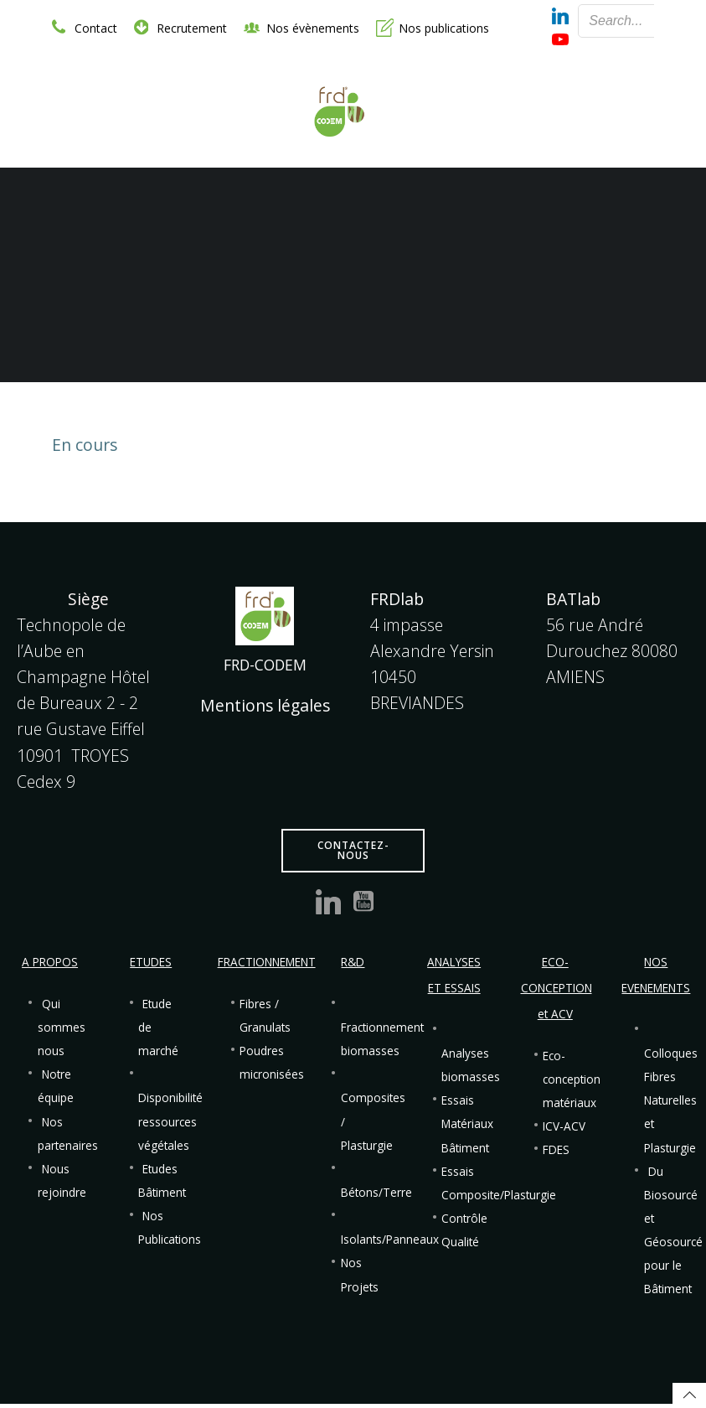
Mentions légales (265, 707)
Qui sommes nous (63, 1030)
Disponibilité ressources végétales (172, 1124)
